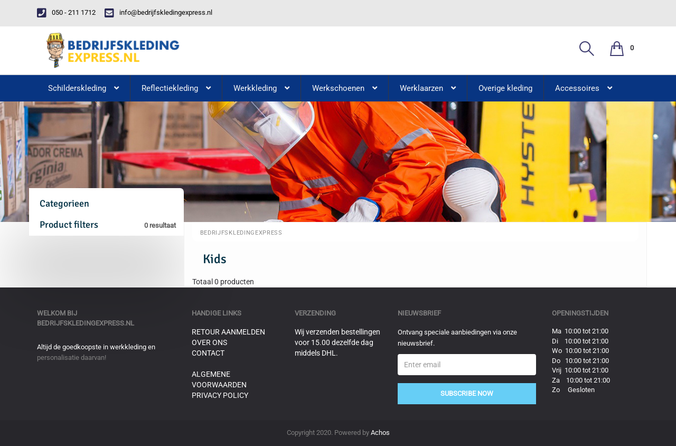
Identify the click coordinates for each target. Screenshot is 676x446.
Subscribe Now (466, 393)
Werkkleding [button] (261, 88)
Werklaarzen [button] (428, 88)
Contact (208, 353)
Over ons (209, 342)
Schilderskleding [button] (83, 88)
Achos (380, 432)
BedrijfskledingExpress (241, 232)
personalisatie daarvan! (71, 357)
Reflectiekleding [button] (176, 88)
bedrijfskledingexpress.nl (85, 323)
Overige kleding (505, 88)
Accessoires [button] (583, 88)
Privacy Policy (220, 395)
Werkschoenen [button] (344, 88)
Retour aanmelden (228, 332)
